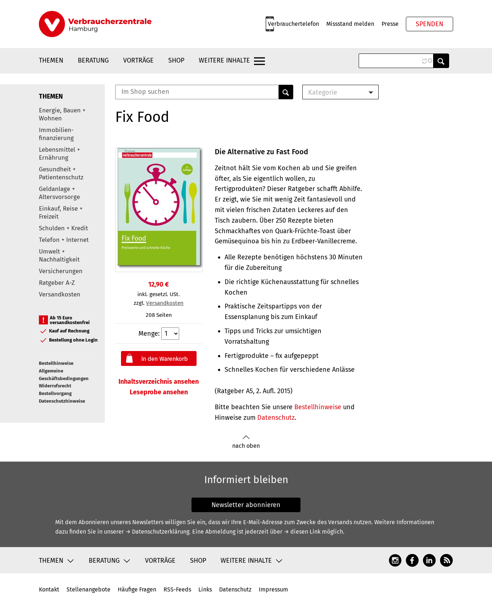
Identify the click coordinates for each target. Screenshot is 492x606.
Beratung (93, 60)
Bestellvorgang (55, 393)
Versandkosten (59, 294)
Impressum (273, 589)
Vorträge (138, 60)
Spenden (429, 24)
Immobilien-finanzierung (56, 134)
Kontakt (49, 589)
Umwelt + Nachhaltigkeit (59, 255)
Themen (51, 60)
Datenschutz (276, 418)
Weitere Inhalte (224, 60)
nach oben (246, 442)
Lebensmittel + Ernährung (59, 154)
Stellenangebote (88, 589)
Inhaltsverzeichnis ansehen (158, 382)
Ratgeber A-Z (57, 283)
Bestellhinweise (56, 363)
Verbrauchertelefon (293, 23)
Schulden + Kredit (63, 228)
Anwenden (441, 60)
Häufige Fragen (137, 589)
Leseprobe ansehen (159, 392)
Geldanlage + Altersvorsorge (59, 193)
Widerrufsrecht (55, 385)
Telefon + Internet (64, 240)
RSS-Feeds (177, 589)
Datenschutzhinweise (62, 401)
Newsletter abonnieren (246, 505)
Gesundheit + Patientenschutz (61, 173)
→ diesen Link (302, 531)
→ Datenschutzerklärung (157, 531)
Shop (176, 60)
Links (205, 589)
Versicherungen (60, 271)
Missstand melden (350, 23)
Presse (390, 23)
